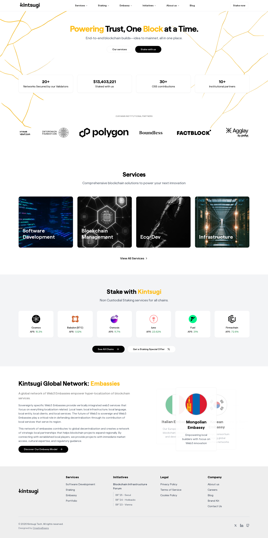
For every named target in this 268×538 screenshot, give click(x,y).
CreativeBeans (41, 528)
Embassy (126, 5)
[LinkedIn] (241, 526)
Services (81, 5)
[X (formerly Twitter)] (235, 526)
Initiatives (149, 5)
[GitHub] (248, 526)
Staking (103, 5)
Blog (192, 5)
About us (172, 5)
